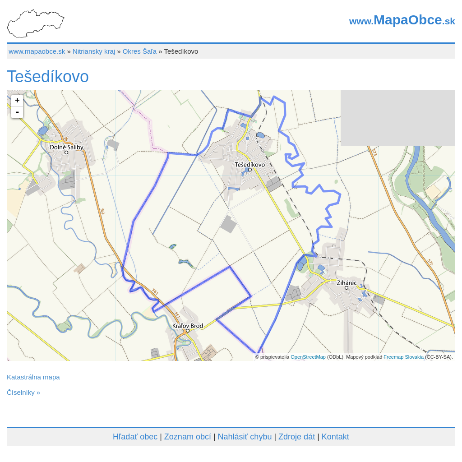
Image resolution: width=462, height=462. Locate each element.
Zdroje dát (296, 436)
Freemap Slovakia (403, 357)
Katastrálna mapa (33, 377)
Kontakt (335, 436)
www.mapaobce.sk (37, 51)
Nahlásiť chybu (245, 436)
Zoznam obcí (187, 436)
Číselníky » (23, 392)
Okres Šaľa (140, 51)
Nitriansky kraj (94, 51)
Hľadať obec (135, 436)
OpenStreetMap (308, 357)
